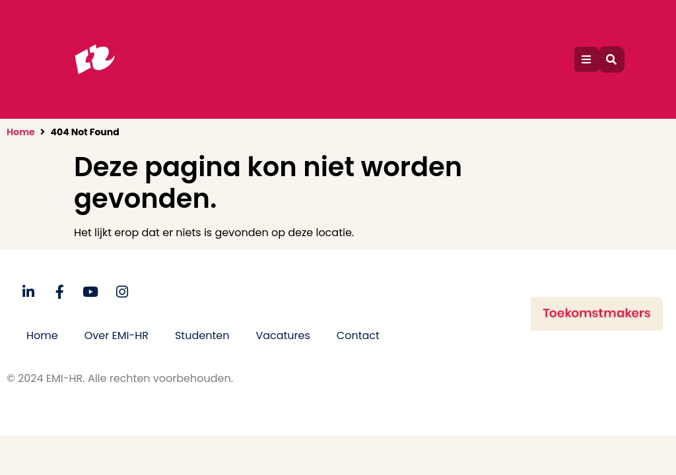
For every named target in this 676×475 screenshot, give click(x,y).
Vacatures (282, 335)
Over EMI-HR (116, 335)
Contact (358, 335)
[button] (586, 59)
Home (21, 132)
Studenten (202, 335)
